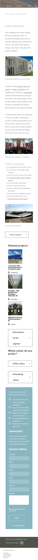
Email (11, 470)
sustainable (28, 93)
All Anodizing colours (18, 377)
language (8, 6)
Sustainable (7, 554)
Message (12, 493)
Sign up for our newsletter (16, 539)
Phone (11, 478)
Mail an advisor (15, 235)
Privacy (5, 557)
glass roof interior (19, 89)
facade (19, 86)
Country (12, 485)
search (19, 6)
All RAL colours (19, 364)
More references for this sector (18, 199)
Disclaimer (6, 556)
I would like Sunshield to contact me (17, 510)
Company (12, 454)
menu (30, 6)
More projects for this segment (18, 338)
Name (11, 462)
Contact (6, 553)
